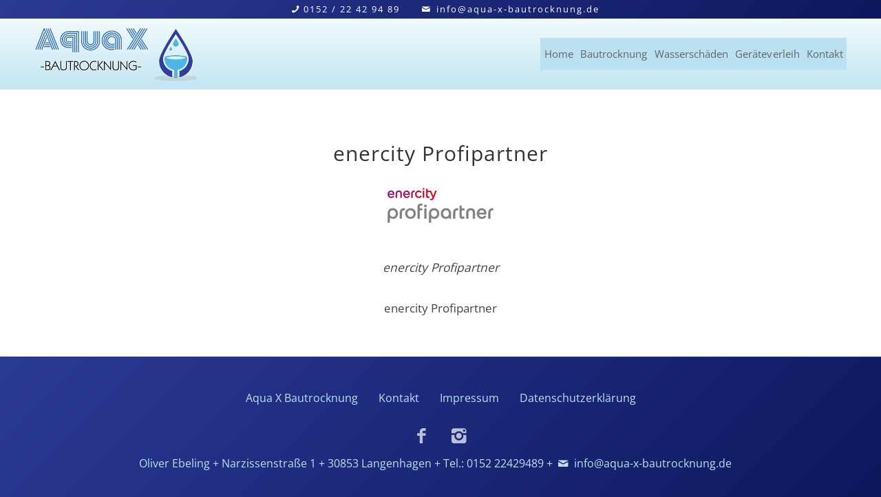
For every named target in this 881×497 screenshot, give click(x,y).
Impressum (469, 397)
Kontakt (823, 51)
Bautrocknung (520, 51)
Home (440, 51)
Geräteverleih (738, 51)
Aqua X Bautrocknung (302, 397)
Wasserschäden (630, 51)
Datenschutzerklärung (578, 397)
